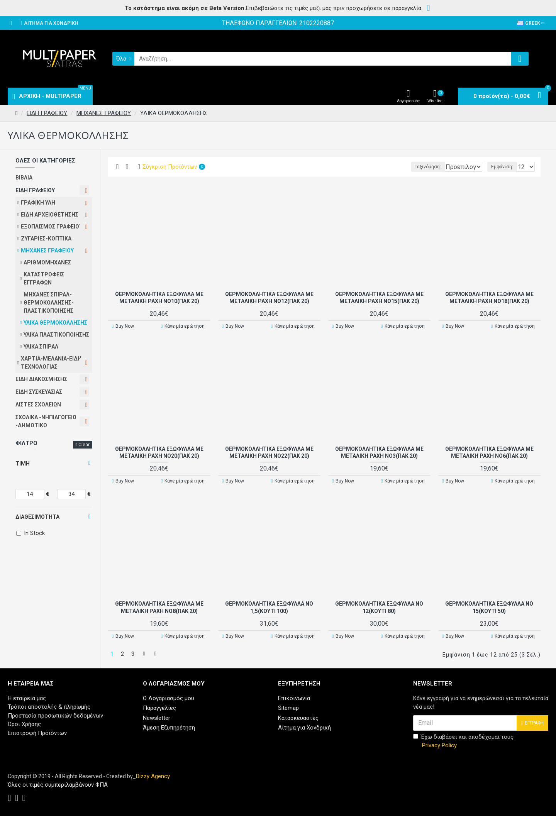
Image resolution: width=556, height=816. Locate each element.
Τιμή (22, 463)
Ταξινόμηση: (403, 166)
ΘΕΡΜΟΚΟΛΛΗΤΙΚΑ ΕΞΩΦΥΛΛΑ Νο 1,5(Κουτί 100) (269, 606)
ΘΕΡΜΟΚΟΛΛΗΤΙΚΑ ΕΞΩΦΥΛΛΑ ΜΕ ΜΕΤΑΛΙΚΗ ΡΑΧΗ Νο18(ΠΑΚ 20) (489, 297)
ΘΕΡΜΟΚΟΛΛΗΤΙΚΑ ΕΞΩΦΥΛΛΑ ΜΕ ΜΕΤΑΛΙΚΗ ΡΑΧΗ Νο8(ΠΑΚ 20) (159, 606)
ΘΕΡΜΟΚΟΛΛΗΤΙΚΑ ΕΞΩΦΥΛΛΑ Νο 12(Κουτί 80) (379, 606)
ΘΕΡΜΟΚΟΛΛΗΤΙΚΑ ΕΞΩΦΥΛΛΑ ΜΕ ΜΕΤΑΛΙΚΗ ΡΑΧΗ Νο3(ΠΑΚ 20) (379, 452)
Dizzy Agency (153, 774)
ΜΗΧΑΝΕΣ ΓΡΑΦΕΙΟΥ (103, 113)
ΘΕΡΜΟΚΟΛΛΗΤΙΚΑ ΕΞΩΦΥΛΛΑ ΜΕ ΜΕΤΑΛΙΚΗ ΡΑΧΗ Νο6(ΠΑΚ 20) (489, 452)
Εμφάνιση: (504, 166)
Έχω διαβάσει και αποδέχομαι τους (463, 739)
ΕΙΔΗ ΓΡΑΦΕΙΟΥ (47, 113)
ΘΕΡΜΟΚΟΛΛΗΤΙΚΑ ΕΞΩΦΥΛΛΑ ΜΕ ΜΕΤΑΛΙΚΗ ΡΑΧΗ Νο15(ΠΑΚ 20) (379, 297)
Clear (84, 444)
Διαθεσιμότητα (37, 517)
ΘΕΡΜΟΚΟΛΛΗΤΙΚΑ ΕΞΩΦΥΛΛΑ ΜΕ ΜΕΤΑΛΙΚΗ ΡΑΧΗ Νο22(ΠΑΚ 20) (269, 452)
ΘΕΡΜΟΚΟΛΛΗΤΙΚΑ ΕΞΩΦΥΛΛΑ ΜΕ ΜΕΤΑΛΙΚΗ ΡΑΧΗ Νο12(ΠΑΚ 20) (269, 297)
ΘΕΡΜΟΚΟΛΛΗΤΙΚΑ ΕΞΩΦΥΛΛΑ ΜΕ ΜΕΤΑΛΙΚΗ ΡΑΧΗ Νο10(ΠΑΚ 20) (159, 297)
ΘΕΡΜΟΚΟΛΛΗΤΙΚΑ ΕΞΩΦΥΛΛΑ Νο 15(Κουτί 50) (489, 606)
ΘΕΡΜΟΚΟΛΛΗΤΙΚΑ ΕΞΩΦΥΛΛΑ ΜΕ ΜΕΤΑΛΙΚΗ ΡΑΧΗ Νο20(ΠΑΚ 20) (159, 452)
